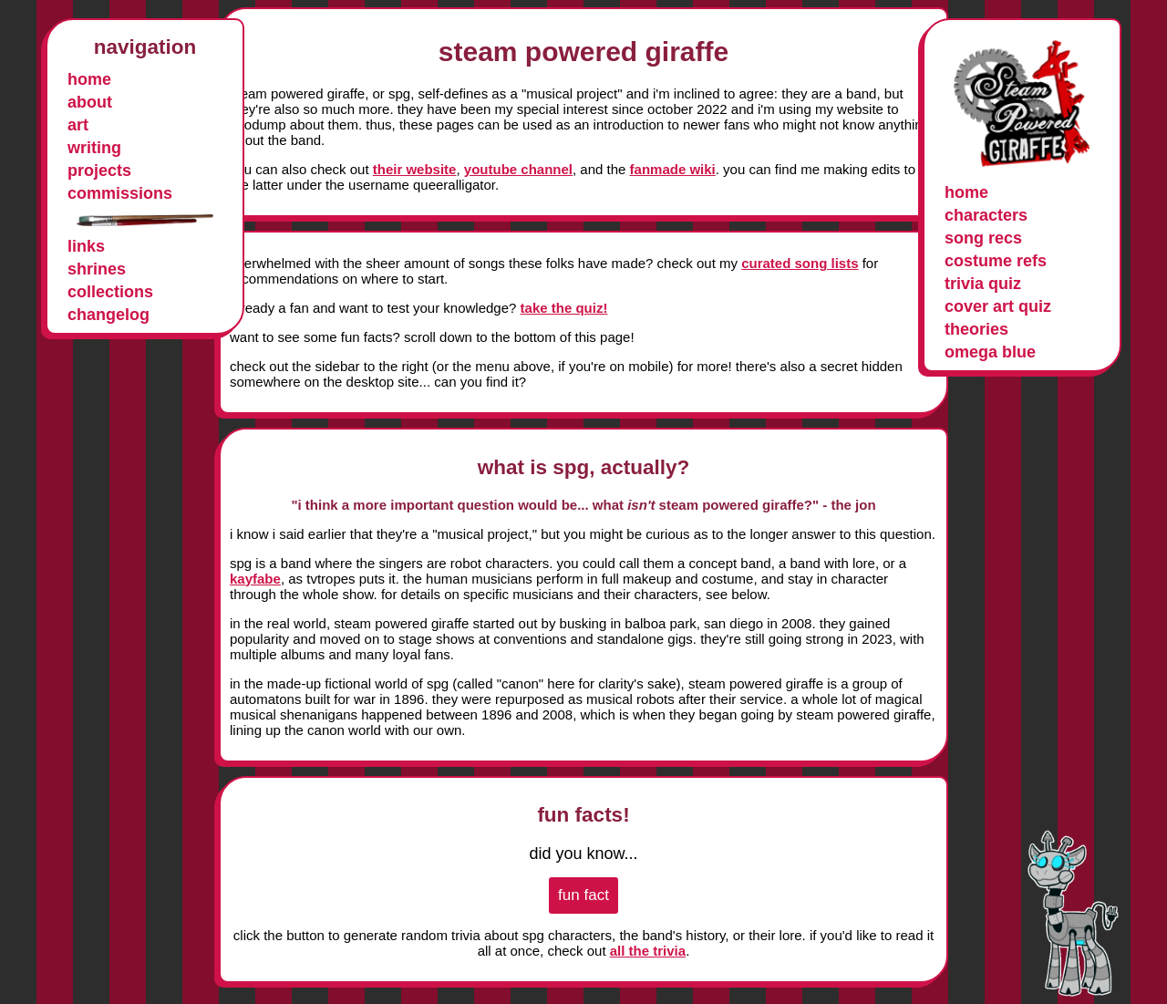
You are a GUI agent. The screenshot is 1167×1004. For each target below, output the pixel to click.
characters (986, 215)
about (89, 102)
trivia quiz (983, 283)
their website (415, 169)
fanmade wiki (673, 169)
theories (976, 329)
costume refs (996, 261)
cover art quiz (998, 306)
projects (99, 170)
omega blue (990, 352)
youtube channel (518, 169)
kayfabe (255, 578)
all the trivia (648, 950)
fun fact (583, 895)
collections (110, 292)
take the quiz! (564, 308)
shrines (96, 269)
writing (94, 148)
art (77, 125)
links (86, 246)
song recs (983, 238)
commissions (119, 193)
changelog (108, 314)
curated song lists (799, 263)
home (89, 79)
